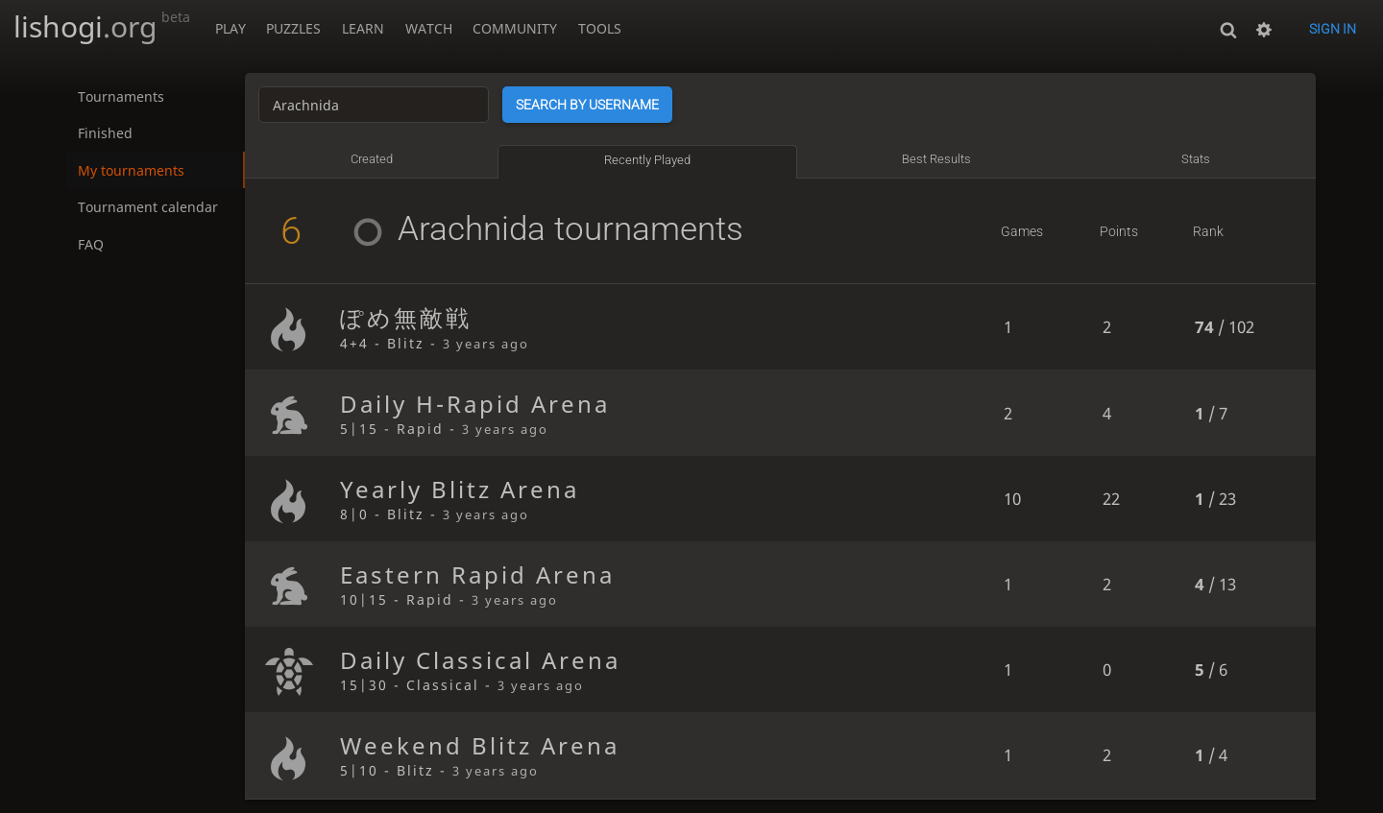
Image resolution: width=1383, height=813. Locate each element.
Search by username (588, 104)
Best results (936, 159)
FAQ (91, 244)
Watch (428, 28)
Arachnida (442, 229)
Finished (105, 133)
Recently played (647, 160)
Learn (363, 28)
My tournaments (131, 170)
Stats (1195, 159)
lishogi (101, 26)
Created (372, 159)
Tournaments (121, 96)
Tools (599, 28)
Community (515, 28)
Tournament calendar (148, 208)
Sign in (1332, 28)
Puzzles (293, 28)
